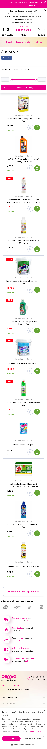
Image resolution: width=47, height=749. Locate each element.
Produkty (7, 35)
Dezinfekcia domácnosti (23, 115)
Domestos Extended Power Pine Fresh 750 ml (23, 404)
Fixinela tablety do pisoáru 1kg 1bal (23, 364)
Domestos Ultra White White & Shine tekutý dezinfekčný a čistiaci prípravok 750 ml (23, 201)
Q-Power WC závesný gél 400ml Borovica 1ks (23, 323)
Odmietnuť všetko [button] (33, 738)
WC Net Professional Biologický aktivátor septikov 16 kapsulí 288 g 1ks (23, 485)
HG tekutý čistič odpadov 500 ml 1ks (23, 567)
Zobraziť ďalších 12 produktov (23, 591)
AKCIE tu (32, 5)
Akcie (23, 35)
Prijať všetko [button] (11, 738)
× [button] (44, 711)
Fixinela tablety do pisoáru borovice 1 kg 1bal (23, 282)
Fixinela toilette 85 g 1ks (23, 445)
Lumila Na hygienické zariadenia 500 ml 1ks (23, 526)
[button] (23, 745)
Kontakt (41, 35)
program (15, 14)
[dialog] (23, 728)
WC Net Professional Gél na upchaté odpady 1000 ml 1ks (23, 160)
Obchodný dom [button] (23, 703)
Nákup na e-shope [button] (23, 697)
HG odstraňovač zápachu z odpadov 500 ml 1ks (23, 242)
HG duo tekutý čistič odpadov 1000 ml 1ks (23, 120)
